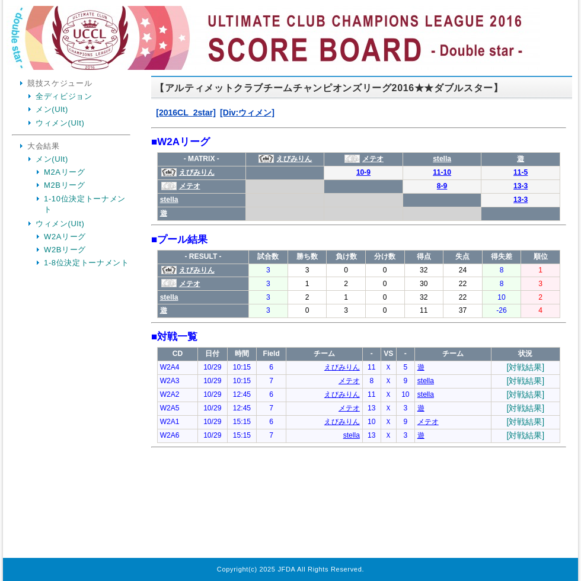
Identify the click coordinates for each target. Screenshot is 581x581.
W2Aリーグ (65, 236)
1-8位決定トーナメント (86, 262)
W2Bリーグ (65, 249)
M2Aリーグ (64, 172)
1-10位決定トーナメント (85, 204)
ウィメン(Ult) (60, 122)
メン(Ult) (52, 109)
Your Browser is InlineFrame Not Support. (358, 318)
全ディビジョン (64, 96)
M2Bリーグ (64, 185)
